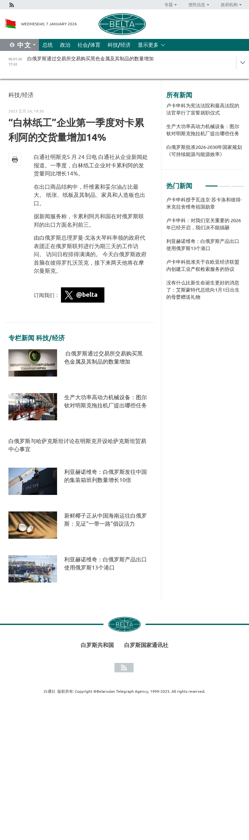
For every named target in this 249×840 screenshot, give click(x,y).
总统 (47, 45)
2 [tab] (225, 183)
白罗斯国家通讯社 (146, 645)
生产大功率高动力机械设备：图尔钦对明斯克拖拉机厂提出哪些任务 (202, 130)
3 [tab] (237, 183)
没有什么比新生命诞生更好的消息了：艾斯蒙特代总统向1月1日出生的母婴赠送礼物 (203, 290)
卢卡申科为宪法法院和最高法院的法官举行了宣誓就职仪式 (202, 109)
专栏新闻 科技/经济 (36, 338)
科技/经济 (119, 45)
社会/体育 (89, 45)
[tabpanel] (205, 251)
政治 (65, 45)
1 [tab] (212, 183)
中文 (24, 45)
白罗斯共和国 (97, 645)
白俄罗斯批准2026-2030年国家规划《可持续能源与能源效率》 (204, 150)
